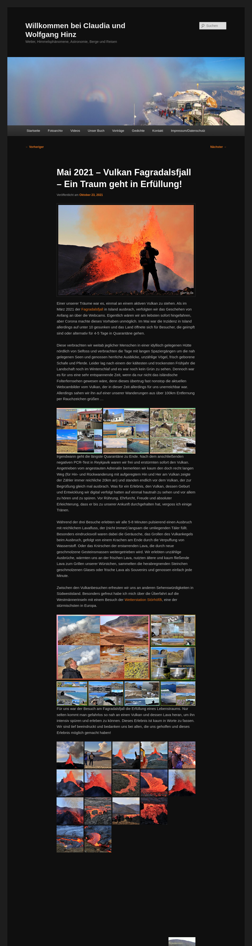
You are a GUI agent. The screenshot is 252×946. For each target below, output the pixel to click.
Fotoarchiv (55, 130)
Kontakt (157, 130)
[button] (79, 431)
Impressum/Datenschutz (188, 130)
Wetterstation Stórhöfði (143, 600)
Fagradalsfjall (92, 309)
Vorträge (118, 130)
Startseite (33, 130)
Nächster (218, 147)
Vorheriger (34, 147)
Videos (75, 130)
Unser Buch (96, 130)
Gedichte (138, 130)
